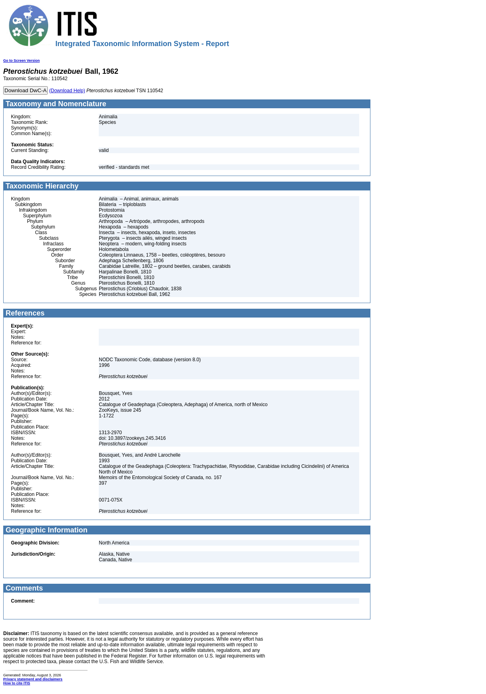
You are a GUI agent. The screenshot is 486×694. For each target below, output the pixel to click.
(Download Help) (67, 90)
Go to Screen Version (21, 61)
